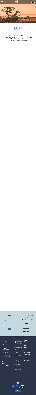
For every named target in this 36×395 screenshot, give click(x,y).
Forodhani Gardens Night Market (17, 368)
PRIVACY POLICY (27, 360)
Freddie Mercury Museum (17, 369)
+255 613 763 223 (26, 328)
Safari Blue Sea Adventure (17, 364)
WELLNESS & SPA (5, 367)
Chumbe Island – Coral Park (17, 355)
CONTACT (25, 358)
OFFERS (3, 361)
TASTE (3, 363)
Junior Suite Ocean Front (6, 356)
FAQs (25, 350)
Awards (4, 344)
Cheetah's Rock (16, 351)
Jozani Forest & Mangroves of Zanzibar (18, 358)
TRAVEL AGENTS (27, 345)
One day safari (16, 346)
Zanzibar (25, 341)
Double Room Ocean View (6, 352)
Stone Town (15, 349)
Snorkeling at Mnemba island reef (18, 344)
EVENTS (14, 373)
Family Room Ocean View (6, 355)
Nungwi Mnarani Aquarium (17, 360)
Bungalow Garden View (6, 349)
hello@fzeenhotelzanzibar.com (26, 331)
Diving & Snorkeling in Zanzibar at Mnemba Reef (18, 342)
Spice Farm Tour (16, 352)
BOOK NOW (33, 2)
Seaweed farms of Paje (17, 363)
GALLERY (4, 359)
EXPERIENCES (15, 340)
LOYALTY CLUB (33, 1)
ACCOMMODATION (5, 348)
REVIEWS (25, 347)
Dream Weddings (16, 374)
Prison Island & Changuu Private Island (18, 348)
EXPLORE (25, 340)
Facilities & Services (5, 341)
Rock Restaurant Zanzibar (17, 361)
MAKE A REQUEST (27, 352)
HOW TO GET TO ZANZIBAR (27, 355)
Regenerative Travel (5, 343)
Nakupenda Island (16, 356)
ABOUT (3, 340)
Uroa (25, 343)
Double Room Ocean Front (6, 353)
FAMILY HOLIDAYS (5, 365)
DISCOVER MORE (18, 390)
